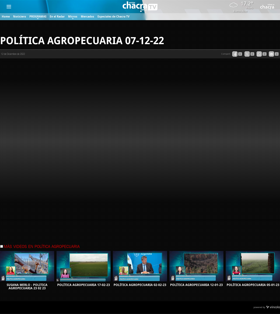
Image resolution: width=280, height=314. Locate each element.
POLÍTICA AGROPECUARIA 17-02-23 (83, 285)
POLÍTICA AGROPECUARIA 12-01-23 (196, 285)
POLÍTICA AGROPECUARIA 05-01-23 (253, 285)
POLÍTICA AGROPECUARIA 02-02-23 (140, 285)
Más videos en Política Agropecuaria (42, 247)
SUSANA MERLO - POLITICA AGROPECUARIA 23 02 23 (27, 286)
